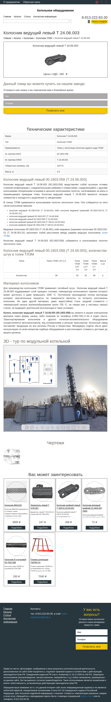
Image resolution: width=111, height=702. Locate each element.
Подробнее (16, 528)
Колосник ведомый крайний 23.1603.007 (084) (92, 508)
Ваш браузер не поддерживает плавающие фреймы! (55, 388)
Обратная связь (31, 2)
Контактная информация (45, 16)
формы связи (87, 696)
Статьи (27, 16)
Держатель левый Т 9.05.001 (40, 506)
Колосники (29, 38)
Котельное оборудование (55, 10)
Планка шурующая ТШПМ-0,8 (39, 561)
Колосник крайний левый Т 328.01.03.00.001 (68, 506)
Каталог (17, 16)
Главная (7, 16)
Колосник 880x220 (13, 505)
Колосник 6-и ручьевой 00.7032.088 (15, 561)
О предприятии (11, 2)
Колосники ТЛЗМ (44, 38)
